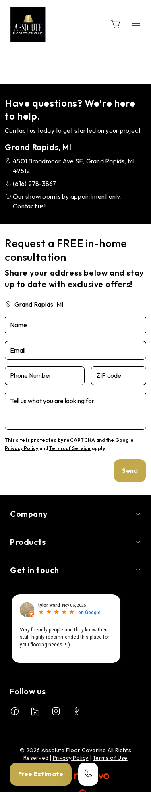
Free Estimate (40, 774)
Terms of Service (70, 448)
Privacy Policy (21, 448)
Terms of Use (110, 757)
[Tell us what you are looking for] (75, 411)
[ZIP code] (118, 375)
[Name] (75, 325)
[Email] (75, 350)
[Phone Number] (45, 375)
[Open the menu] (136, 23)
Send (130, 470)
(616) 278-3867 (34, 183)
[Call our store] (88, 774)
